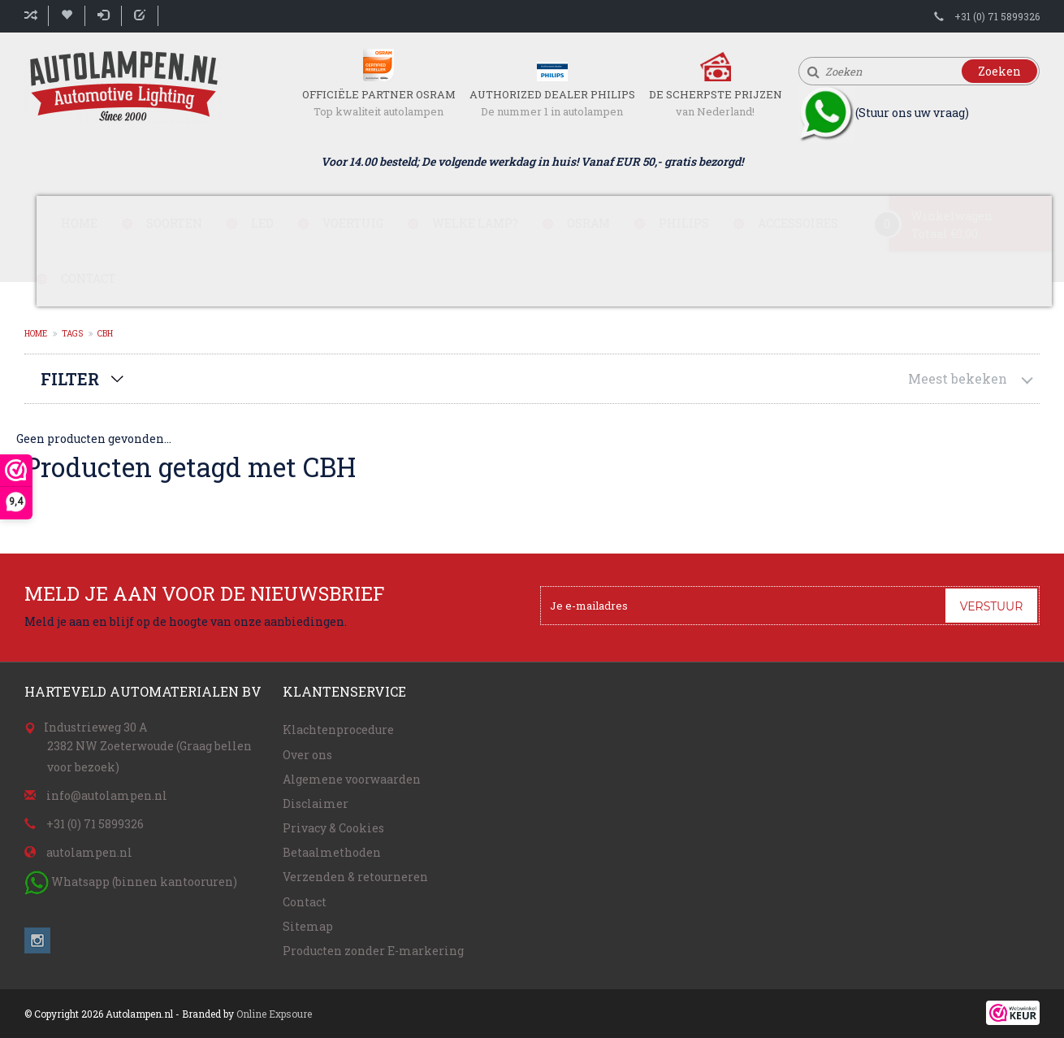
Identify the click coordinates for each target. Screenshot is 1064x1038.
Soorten (174, 223)
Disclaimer (315, 803)
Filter (70, 378)
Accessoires (798, 223)
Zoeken (999, 71)
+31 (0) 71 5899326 (997, 16)
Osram (588, 223)
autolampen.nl (89, 852)
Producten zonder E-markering (373, 950)
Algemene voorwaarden (352, 779)
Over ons (307, 754)
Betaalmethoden (332, 852)
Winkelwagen (951, 216)
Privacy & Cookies (333, 828)
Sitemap (308, 926)
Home (79, 223)
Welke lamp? (475, 223)
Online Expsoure (274, 1013)
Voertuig (352, 223)
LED (262, 223)
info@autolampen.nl (106, 795)
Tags (72, 333)
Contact (88, 278)
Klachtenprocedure (338, 729)
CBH (105, 333)
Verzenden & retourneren (355, 876)
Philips (684, 223)
